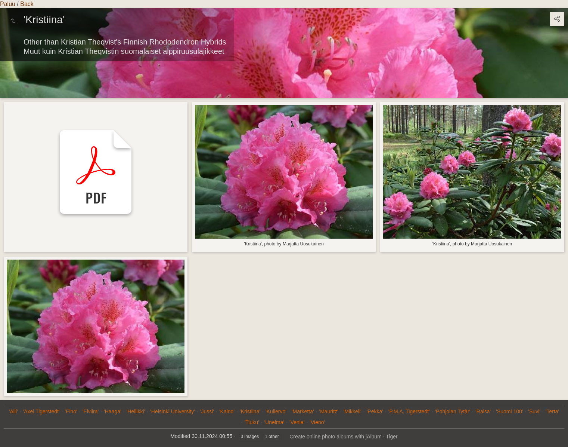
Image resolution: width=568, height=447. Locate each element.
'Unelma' (274, 422)
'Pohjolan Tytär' (453, 411)
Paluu (7, 4)
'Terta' (552, 411)
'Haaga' (112, 411)
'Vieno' (317, 422)
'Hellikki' (136, 411)
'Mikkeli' (352, 411)
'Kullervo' (276, 411)
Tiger (391, 437)
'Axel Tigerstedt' (41, 411)
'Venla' (296, 422)
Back (27, 4)
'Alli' (13, 411)
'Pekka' (375, 411)
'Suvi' (534, 411)
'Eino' (71, 411)
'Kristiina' (250, 411)
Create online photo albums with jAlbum (335, 437)
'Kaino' (227, 411)
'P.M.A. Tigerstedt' (409, 411)
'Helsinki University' (172, 411)
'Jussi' (207, 411)
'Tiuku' (252, 422)
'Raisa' (483, 411)
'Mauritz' (328, 411)
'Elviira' (91, 411)
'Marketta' (303, 411)
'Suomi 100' (509, 411)
